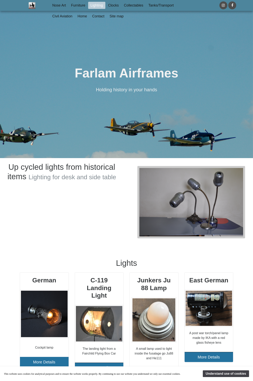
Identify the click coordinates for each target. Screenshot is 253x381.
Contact (98, 16)
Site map (117, 16)
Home (82, 16)
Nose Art (59, 5)
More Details (44, 362)
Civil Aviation (62, 16)
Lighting (97, 5)
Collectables (133, 5)
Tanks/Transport (161, 5)
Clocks (113, 5)
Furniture (78, 5)
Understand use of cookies (226, 373)
